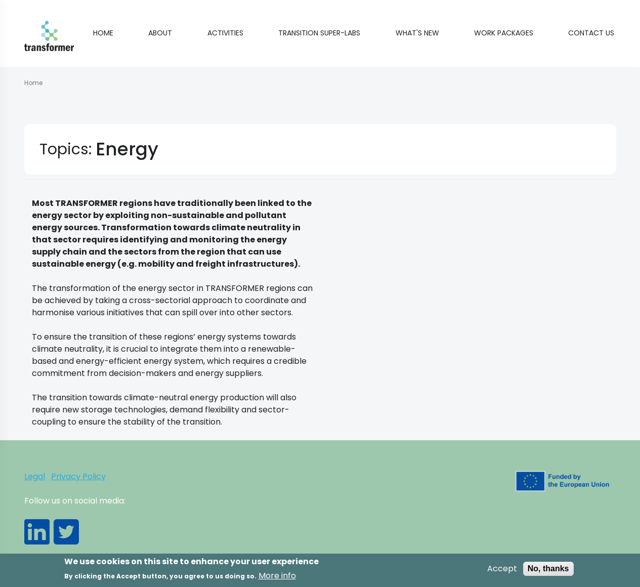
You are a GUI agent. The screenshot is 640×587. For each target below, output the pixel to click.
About (160, 33)
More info (277, 578)
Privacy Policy (78, 476)
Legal (34, 476)
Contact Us (591, 33)
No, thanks (548, 571)
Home (103, 33)
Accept (502, 571)
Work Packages (503, 33)
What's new (417, 33)
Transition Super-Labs (319, 33)
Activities (225, 33)
